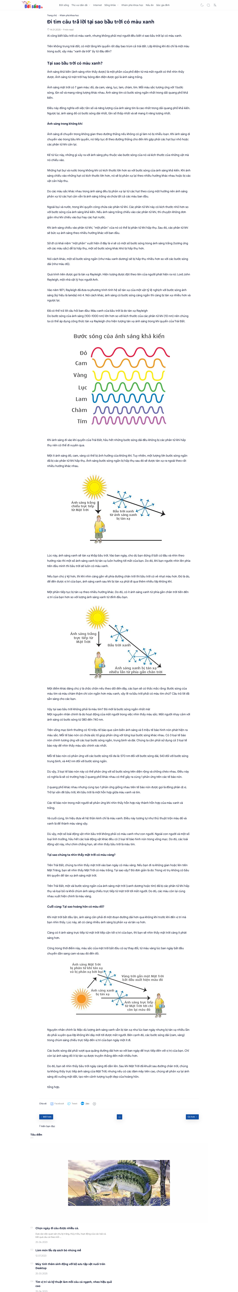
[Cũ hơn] (192, 1116)
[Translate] (214, 5)
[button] (202, 5)
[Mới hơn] (46, 1116)
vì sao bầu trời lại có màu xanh (161, 36)
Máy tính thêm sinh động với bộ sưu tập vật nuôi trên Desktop (70, 1266)
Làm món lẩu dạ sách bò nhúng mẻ (58, 1250)
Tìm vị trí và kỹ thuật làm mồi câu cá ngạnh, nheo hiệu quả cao (73, 1284)
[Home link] (119, 1116)
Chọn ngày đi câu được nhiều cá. (57, 1228)
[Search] (208, 5)
